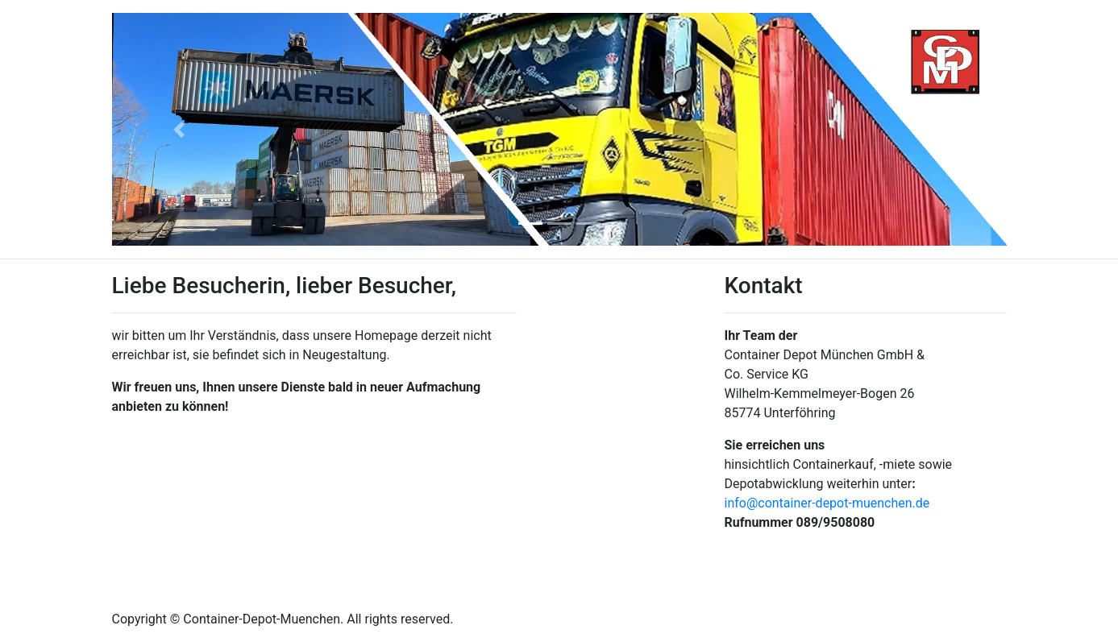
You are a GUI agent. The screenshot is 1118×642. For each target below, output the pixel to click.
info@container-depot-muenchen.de (827, 503)
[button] (179, 129)
